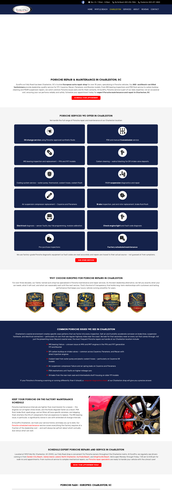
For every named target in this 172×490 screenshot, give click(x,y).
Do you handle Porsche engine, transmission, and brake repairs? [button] (86, 455)
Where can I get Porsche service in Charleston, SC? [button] (86, 440)
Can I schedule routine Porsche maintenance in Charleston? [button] (86, 462)
